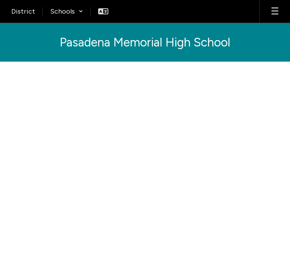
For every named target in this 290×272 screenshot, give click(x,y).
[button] (67, 11)
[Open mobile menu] (275, 11)
